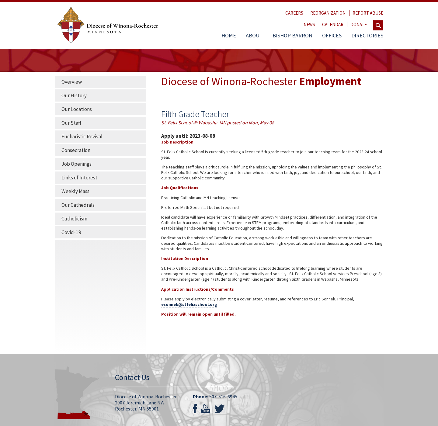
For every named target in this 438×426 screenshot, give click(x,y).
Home (228, 35)
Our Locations (76, 109)
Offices (332, 35)
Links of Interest (79, 177)
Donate (358, 24)
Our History (74, 95)
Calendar (332, 24)
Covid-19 (71, 232)
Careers (294, 13)
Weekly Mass (75, 191)
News (309, 24)
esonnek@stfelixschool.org (189, 304)
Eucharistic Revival (82, 136)
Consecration (75, 150)
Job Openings (76, 164)
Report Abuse (368, 13)
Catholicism (74, 218)
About (254, 35)
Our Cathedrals (78, 205)
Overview (71, 81)
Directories (367, 35)
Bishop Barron (292, 35)
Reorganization (328, 13)
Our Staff (71, 122)
